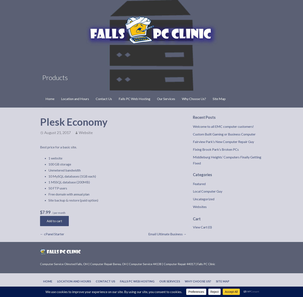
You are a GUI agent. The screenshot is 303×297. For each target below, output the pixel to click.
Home (49, 99)
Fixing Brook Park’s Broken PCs (216, 149)
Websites (200, 207)
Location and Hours (75, 99)
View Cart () (202, 227)
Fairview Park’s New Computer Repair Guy (223, 142)
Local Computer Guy (207, 191)
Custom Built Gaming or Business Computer (224, 134)
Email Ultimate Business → (167, 234)
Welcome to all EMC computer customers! (223, 126)
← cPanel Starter (52, 234)
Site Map (219, 99)
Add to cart (54, 221)
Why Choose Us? (194, 99)
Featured (199, 184)
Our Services (166, 99)
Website (86, 132)
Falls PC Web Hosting (134, 99)
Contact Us (104, 99)
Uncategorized (203, 199)
